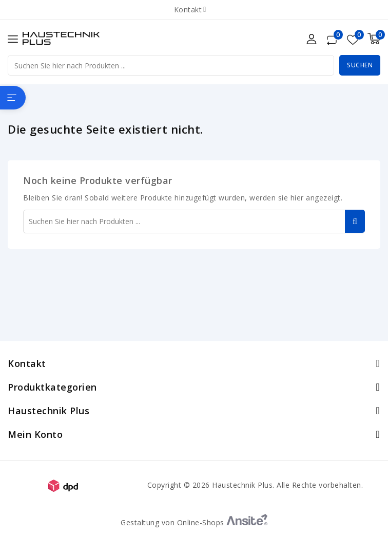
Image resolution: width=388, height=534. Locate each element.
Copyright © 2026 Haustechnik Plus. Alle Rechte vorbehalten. (255, 485)
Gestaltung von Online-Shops (194, 522)
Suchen (360, 65)
